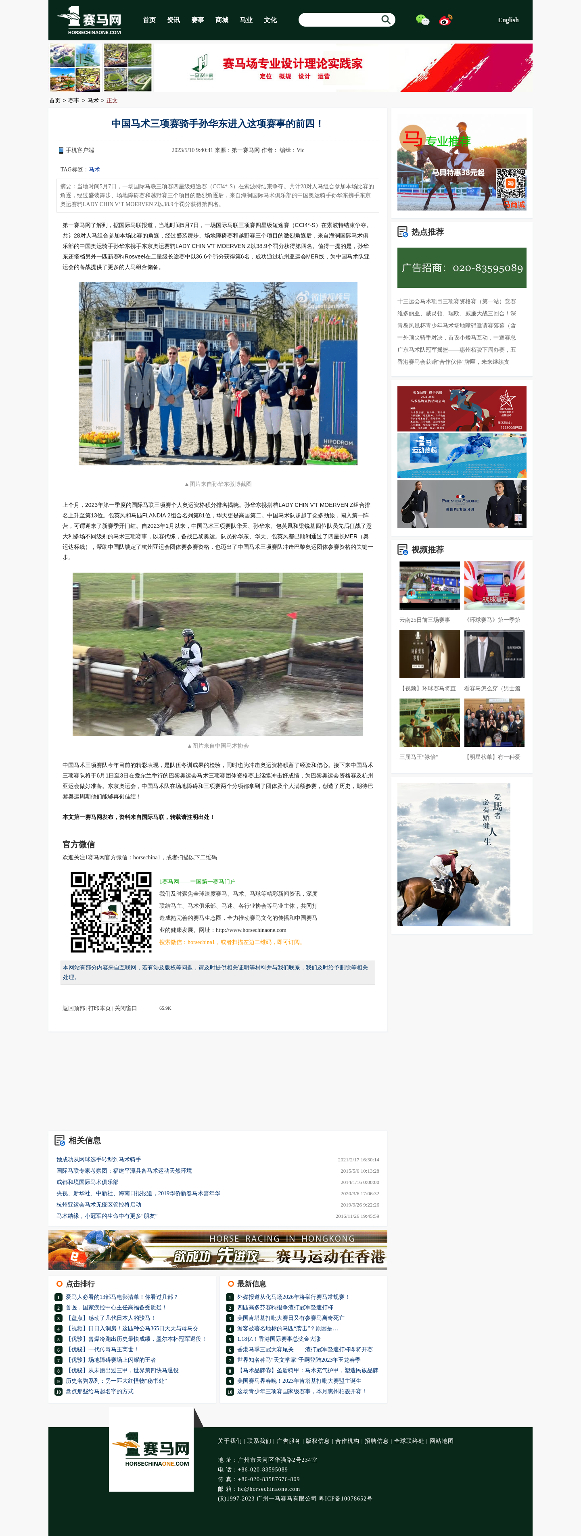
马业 (246, 20)
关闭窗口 (126, 1008)
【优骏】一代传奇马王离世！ (102, 1349)
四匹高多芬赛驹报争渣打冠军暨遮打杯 (285, 1308)
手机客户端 (80, 150)
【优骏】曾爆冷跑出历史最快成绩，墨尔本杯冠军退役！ (136, 1339)
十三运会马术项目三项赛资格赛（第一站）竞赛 (456, 301)
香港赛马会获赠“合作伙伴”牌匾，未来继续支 (453, 362)
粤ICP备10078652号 (346, 1499)
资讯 (173, 20)
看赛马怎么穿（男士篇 (492, 689)
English (508, 20)
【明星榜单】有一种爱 (492, 757)
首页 (149, 20)
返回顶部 (74, 1008)
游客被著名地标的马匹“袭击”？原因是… (287, 1329)
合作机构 (347, 1441)
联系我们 (259, 1441)
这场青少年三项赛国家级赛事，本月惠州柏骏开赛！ (302, 1391)
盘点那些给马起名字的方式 (100, 1391)
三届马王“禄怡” (418, 757)
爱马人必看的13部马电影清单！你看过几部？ (122, 1297)
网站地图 (442, 1441)
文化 (270, 20)
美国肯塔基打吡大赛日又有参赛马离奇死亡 (291, 1318)
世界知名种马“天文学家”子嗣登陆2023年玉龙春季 (299, 1360)
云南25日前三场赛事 (424, 620)
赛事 (197, 20)
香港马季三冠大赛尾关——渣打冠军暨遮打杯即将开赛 (305, 1349)
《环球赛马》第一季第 (492, 620)
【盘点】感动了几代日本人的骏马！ (111, 1318)
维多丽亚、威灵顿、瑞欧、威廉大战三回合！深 (456, 314)
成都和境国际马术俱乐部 (87, 1182)
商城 (221, 20)
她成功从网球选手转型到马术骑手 (98, 1160)
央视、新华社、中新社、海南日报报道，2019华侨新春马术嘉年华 (138, 1193)
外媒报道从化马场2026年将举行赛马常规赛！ (293, 1297)
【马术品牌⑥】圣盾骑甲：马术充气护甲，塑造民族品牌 (307, 1370)
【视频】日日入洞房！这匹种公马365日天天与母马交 (132, 1329)
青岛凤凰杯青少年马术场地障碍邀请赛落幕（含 (456, 326)
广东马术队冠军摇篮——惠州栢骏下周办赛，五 (456, 350)
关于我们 (230, 1441)
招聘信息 (377, 1441)
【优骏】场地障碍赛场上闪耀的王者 (111, 1360)
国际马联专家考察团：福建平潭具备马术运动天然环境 (124, 1171)
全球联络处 (409, 1441)
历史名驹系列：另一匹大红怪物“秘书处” (116, 1381)
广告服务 (289, 1441)
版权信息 (318, 1441)
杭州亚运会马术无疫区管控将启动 (98, 1205)
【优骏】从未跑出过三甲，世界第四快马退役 (122, 1370)
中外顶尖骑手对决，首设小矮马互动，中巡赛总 (456, 338)
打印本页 (99, 1008)
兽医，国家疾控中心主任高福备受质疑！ (116, 1308)
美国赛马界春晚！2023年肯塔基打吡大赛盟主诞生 (299, 1381)
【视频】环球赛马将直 (427, 689)
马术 (93, 101)
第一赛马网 (246, 150)
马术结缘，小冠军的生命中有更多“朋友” (106, 1216)
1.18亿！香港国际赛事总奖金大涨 (279, 1339)
